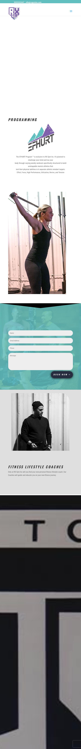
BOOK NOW (61, 374)
